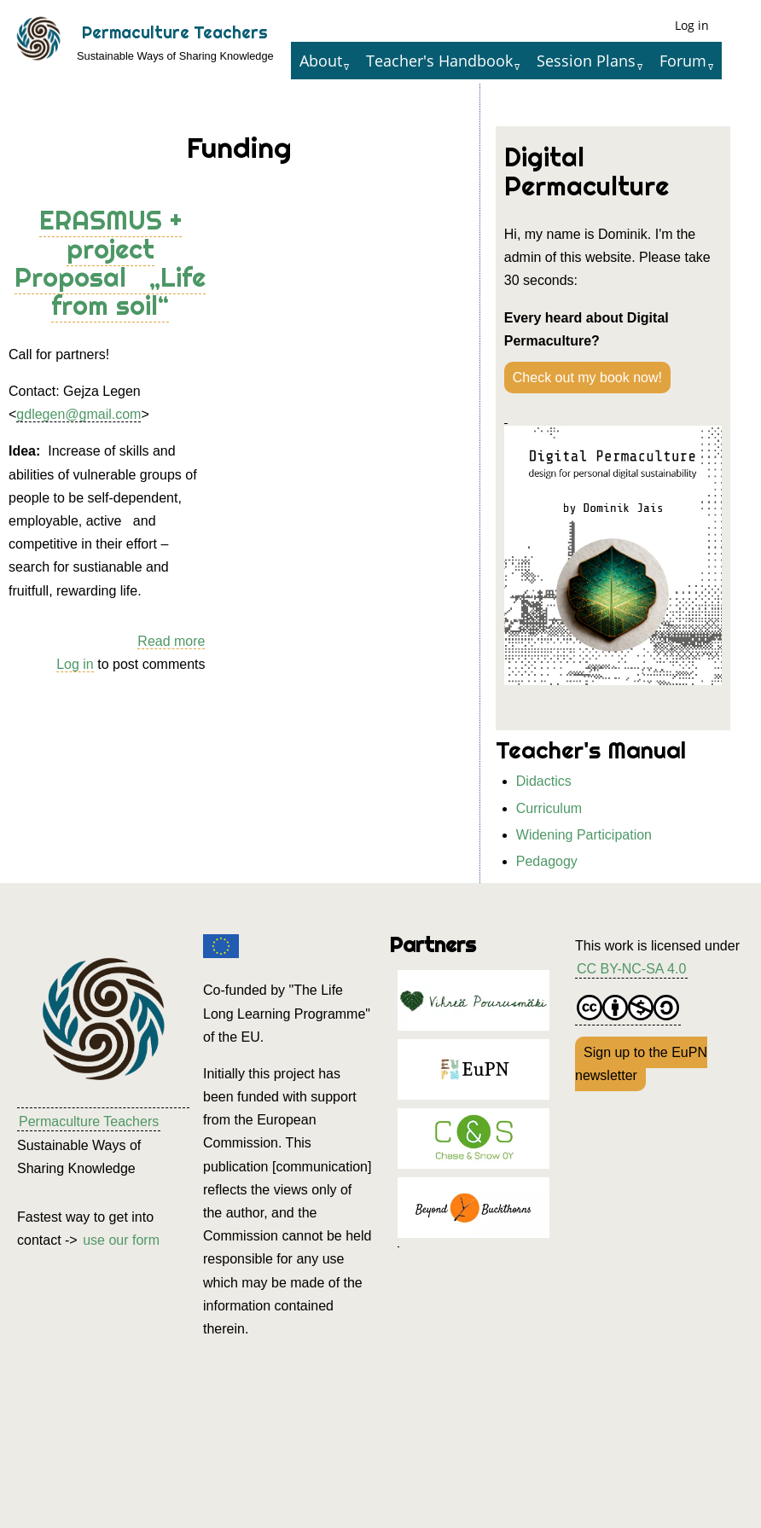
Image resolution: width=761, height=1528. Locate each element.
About (320, 60)
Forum (682, 60)
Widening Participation (584, 835)
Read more (171, 641)
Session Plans (586, 60)
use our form (121, 1240)
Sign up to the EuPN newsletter (641, 1064)
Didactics (544, 781)
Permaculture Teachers (175, 32)
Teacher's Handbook (439, 60)
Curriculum (549, 808)
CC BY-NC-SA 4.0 (631, 969)
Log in (692, 25)
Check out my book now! (587, 377)
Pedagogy (547, 861)
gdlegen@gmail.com (78, 414)
